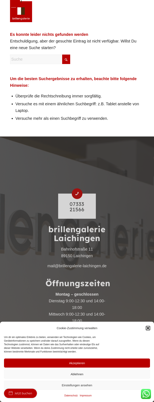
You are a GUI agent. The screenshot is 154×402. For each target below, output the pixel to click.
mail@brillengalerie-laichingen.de (77, 292)
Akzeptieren (77, 363)
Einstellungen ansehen (77, 385)
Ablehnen (77, 374)
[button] (148, 328)
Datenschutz (71, 395)
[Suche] (40, 59)
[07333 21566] (77, 220)
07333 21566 (77, 233)
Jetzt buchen (20, 393)
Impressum (86, 395)
